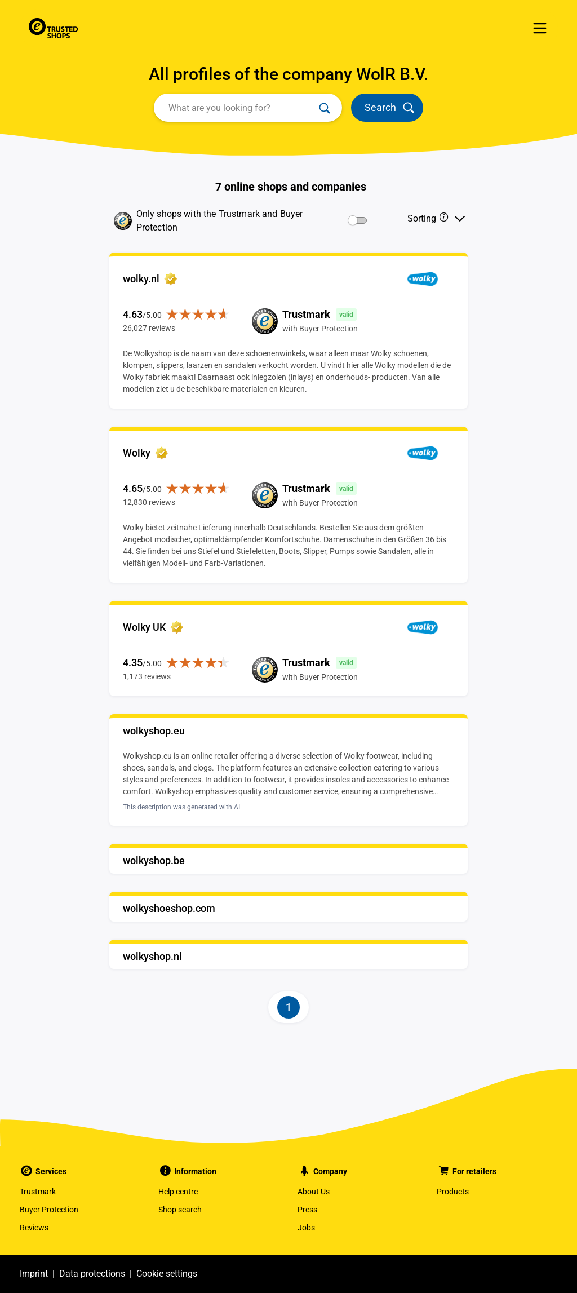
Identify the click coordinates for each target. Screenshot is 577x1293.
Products (453, 1191)
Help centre (178, 1191)
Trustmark (38, 1191)
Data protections (92, 1273)
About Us (314, 1191)
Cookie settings (166, 1273)
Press (307, 1209)
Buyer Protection (49, 1209)
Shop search (180, 1209)
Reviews (34, 1227)
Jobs (306, 1227)
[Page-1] (288, 1007)
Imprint (34, 1273)
